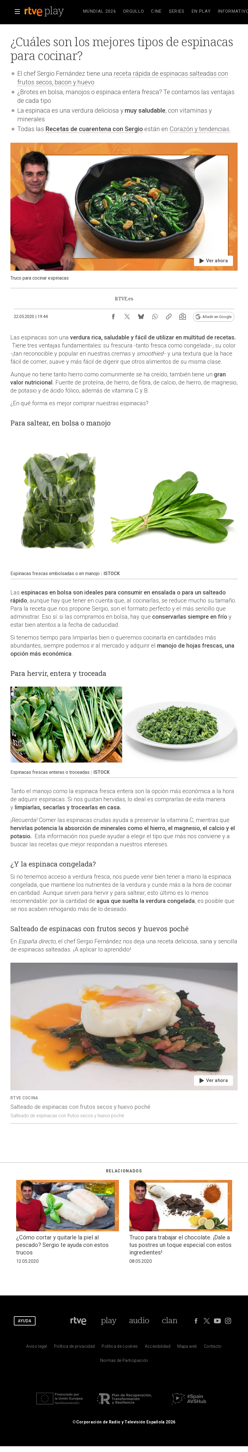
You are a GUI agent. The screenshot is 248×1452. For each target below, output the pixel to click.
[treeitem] (99, 11)
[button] (17, 11)
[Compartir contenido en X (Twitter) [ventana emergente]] (127, 317)
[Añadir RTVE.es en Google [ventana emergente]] (213, 317)
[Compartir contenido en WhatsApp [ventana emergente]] (155, 317)
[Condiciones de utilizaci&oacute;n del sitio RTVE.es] (36, 1347)
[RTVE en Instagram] (228, 1320)
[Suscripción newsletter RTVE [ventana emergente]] (182, 317)
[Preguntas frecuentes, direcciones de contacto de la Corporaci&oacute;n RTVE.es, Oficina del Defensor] (213, 1347)
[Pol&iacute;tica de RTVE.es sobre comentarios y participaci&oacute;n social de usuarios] (124, 1361)
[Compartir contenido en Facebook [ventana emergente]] (113, 317)
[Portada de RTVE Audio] (139, 1320)
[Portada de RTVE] (78, 1320)
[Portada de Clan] (170, 1320)
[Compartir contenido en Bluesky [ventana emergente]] (141, 317)
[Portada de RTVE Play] (109, 1320)
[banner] (52, 11)
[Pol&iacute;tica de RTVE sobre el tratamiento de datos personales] (74, 1347)
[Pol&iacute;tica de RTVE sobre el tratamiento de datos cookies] (120, 1347)
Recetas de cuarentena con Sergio (94, 129)
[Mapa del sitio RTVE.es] (187, 1347)
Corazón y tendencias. (200, 129)
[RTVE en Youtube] (217, 1320)
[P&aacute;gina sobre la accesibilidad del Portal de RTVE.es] (157, 1347)
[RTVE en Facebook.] (196, 1320)
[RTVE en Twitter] (206, 1320)
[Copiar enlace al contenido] (169, 317)
